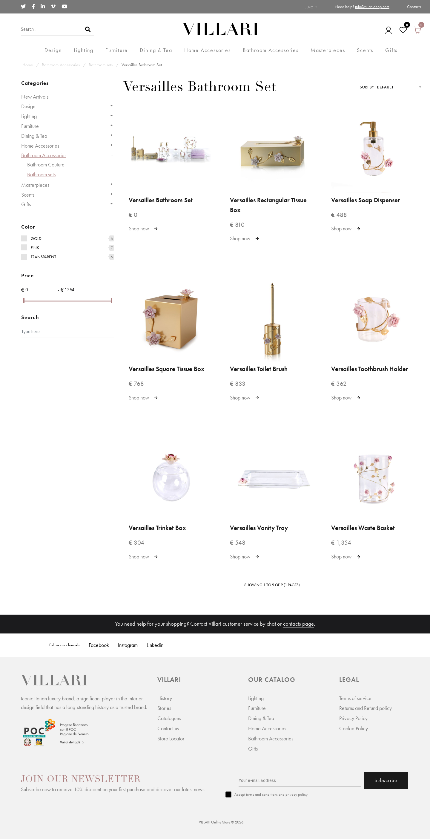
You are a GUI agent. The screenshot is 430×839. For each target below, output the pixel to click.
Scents (27, 194)
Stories (164, 708)
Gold (36, 238)
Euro (309, 7)
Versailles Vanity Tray (259, 528)
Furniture (30, 126)
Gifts (26, 204)
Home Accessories (40, 145)
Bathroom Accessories (61, 65)
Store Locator (170, 738)
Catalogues (169, 718)
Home (27, 65)
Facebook (99, 645)
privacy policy (296, 794)
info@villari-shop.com (372, 6)
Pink (35, 247)
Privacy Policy (353, 718)
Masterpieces (35, 184)
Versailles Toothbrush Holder (369, 369)
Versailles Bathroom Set (142, 65)
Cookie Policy (353, 728)
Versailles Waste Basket (363, 528)
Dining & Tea (34, 135)
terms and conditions (262, 794)
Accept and (271, 794)
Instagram (128, 645)
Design (28, 106)
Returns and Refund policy (365, 708)
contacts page (298, 623)
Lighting (29, 116)
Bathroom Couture (45, 164)
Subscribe (385, 780)
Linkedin (155, 645)
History (164, 698)
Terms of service (355, 698)
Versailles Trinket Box (157, 528)
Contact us (168, 728)
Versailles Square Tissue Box (167, 369)
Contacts (414, 6)
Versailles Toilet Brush (259, 369)
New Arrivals (34, 96)
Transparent (43, 256)
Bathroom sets (101, 65)
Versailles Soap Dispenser (365, 200)
